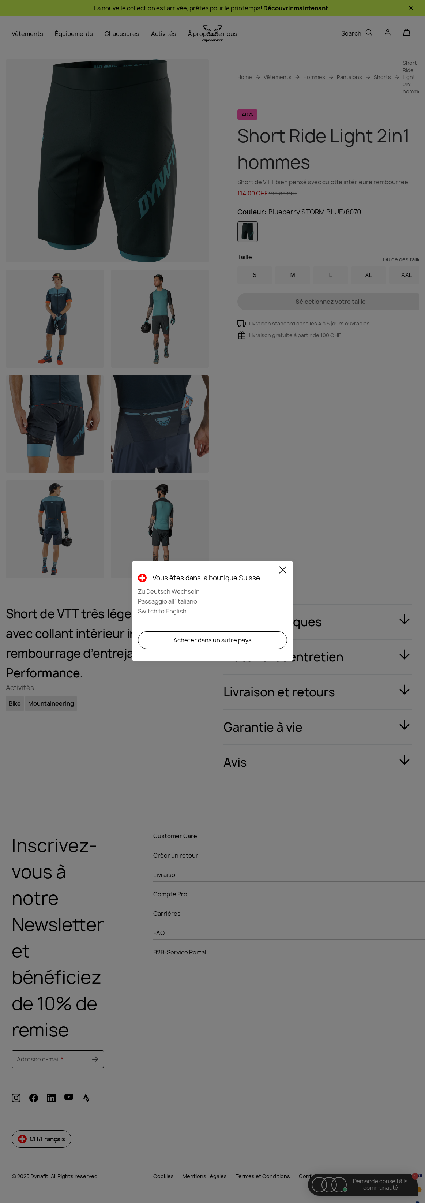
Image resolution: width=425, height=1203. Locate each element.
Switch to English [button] (162, 611)
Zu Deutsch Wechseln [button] (169, 591)
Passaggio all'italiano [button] (167, 601)
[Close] (282, 571)
